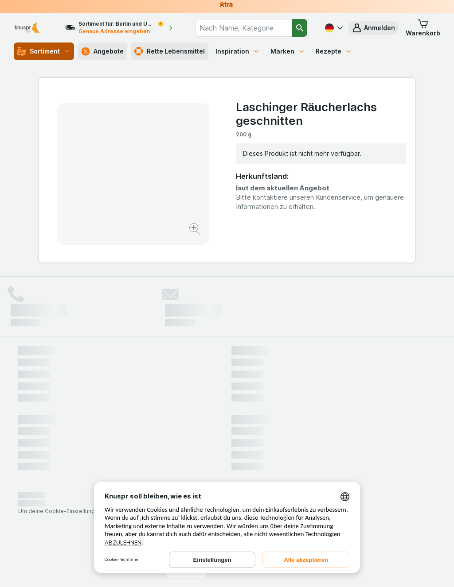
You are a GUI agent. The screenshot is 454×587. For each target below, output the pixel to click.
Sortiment (43, 51)
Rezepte (334, 51)
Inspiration (237, 51)
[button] (373, 28)
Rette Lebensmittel (169, 51)
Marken (287, 51)
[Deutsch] (332, 28)
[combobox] (244, 28)
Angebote (102, 51)
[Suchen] (300, 28)
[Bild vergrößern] (195, 230)
